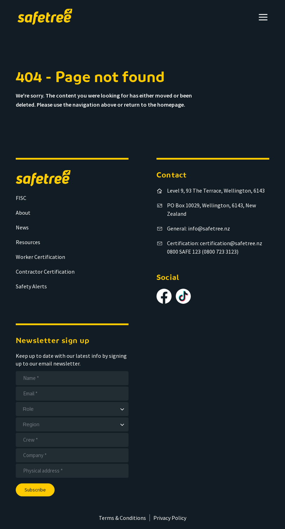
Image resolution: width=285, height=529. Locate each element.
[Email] (72, 394)
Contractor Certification (45, 271)
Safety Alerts (31, 286)
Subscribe (35, 490)
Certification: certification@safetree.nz (214, 243)
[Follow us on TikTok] (183, 296)
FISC (21, 197)
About (23, 212)
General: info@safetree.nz (198, 228)
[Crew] (72, 440)
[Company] (72, 455)
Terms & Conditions (122, 517)
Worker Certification (40, 256)
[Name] (72, 378)
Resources (28, 242)
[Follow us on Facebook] (164, 296)
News (22, 227)
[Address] (72, 471)
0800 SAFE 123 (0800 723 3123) (202, 251)
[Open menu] (263, 17)
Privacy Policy (169, 517)
